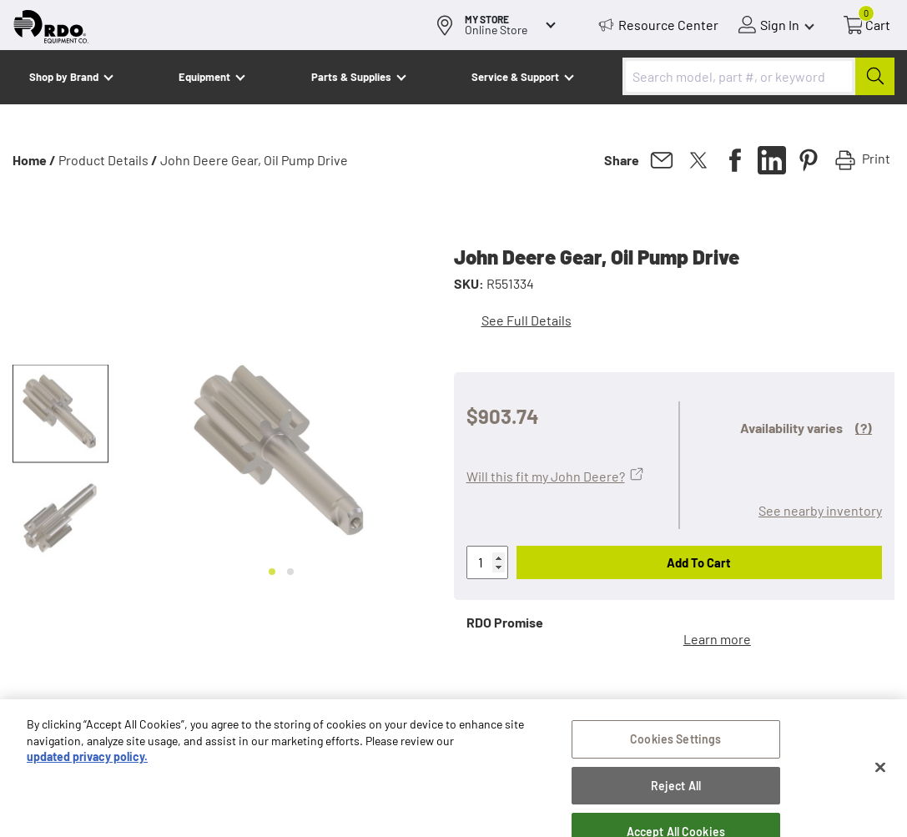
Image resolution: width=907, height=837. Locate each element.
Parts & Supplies (351, 76)
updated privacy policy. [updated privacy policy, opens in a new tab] (87, 761)
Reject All (676, 791)
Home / (34, 160)
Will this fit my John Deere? (545, 476)
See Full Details (526, 320)
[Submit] (874, 76)
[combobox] (758, 76)
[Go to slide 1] (272, 571)
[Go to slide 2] (290, 571)
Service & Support (515, 76)
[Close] (880, 772)
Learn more (717, 639)
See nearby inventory (820, 510)
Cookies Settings (675, 744)
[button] (60, 414)
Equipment (204, 76)
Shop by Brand (63, 76)
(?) (863, 428)
